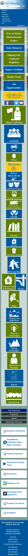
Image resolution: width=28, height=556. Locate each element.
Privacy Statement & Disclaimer (13, 544)
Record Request (13, 552)
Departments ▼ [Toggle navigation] (22, 25)
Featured (14, 414)
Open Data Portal (13, 549)
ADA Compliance (13, 541)
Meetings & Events (14, 422)
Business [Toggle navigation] (4, 12)
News (14, 418)
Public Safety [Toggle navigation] (5, 16)
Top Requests (14, 410)
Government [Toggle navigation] (5, 14)
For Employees (13, 547)
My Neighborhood (13, 554)
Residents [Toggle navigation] (4, 10)
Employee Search (13, 539)
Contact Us (13, 537)
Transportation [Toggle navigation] (6, 19)
